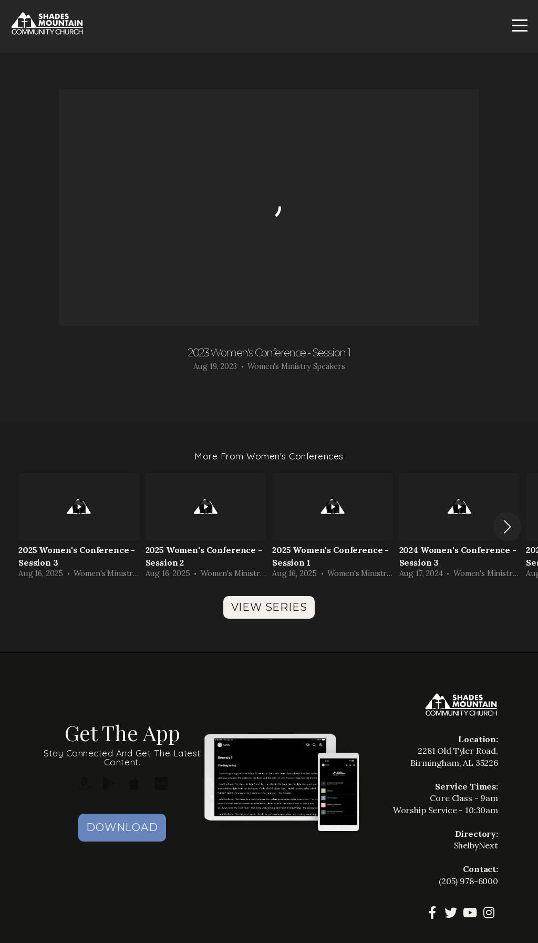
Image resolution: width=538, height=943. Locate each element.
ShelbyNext (476, 845)
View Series (269, 607)
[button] (507, 526)
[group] (78, 527)
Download (122, 827)
